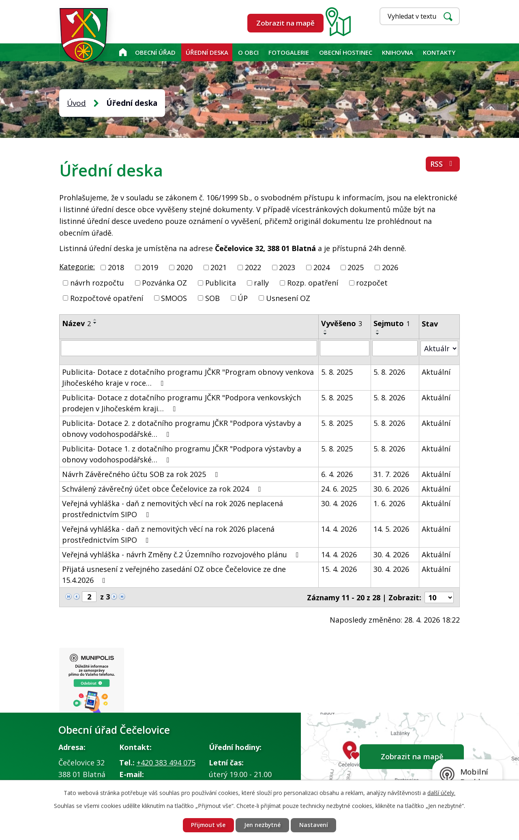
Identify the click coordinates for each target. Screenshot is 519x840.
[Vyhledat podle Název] (189, 348)
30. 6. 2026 (392, 488)
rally (261, 283)
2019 (150, 267)
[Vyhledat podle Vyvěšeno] (344, 348)
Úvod (122, 52)
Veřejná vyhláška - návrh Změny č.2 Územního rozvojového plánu (182, 554)
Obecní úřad (155, 52)
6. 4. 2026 (337, 474)
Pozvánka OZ (164, 283)
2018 (116, 267)
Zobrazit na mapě (285, 23)
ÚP (243, 298)
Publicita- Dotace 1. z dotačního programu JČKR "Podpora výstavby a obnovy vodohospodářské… (181, 453)
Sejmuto (392, 323)
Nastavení (314, 825)
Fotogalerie (288, 52)
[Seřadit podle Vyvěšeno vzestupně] (325, 330)
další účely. (441, 792)
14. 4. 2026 (339, 528)
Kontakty (439, 52)
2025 (355, 267)
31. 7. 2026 (392, 474)
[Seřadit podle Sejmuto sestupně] (378, 333)
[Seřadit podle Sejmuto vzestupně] (378, 330)
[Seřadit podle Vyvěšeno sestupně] (325, 333)
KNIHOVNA (397, 52)
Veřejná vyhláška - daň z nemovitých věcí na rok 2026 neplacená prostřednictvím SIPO (172, 508)
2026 (390, 267)
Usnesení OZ (288, 298)
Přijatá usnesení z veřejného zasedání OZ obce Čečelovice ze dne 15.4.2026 (174, 574)
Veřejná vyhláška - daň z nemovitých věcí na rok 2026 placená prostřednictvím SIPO (168, 534)
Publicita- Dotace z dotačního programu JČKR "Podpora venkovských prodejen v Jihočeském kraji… (181, 402)
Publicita (220, 283)
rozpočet (372, 283)
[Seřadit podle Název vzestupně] (95, 319)
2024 (321, 267)
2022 (253, 267)
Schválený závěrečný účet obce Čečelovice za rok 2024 (163, 488)
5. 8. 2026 (389, 371)
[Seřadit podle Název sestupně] (95, 322)
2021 (218, 267)
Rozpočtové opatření (106, 298)
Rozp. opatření (312, 283)
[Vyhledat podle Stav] (439, 347)
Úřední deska (207, 52)
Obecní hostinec (345, 52)
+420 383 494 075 (166, 762)
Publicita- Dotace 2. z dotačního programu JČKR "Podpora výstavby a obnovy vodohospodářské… (181, 428)
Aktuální (436, 371)
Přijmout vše (207, 825)
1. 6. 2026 (389, 503)
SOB (212, 298)
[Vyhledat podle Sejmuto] (395, 348)
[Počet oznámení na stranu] (439, 596)
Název (76, 323)
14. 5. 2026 (392, 528)
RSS (443, 164)
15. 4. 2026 (339, 569)
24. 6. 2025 (339, 488)
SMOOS (174, 298)
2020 (184, 267)
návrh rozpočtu (97, 283)
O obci (248, 52)
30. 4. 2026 (339, 503)
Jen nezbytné (262, 825)
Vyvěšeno (341, 323)
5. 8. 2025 (337, 371)
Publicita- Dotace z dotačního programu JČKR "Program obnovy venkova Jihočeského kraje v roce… (188, 377)
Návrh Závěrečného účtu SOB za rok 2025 (141, 474)
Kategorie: (77, 266)
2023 (287, 267)
